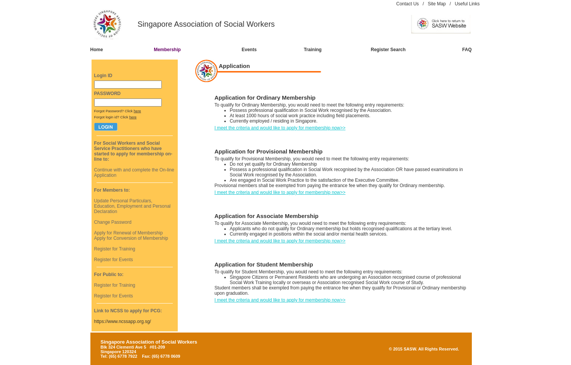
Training (313, 49)
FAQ (467, 49)
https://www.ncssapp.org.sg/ (122, 321)
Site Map (437, 3)
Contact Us (407, 3)
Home (96, 49)
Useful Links (467, 3)
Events (248, 49)
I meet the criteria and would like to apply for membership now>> (280, 128)
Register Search (388, 49)
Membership (167, 49)
